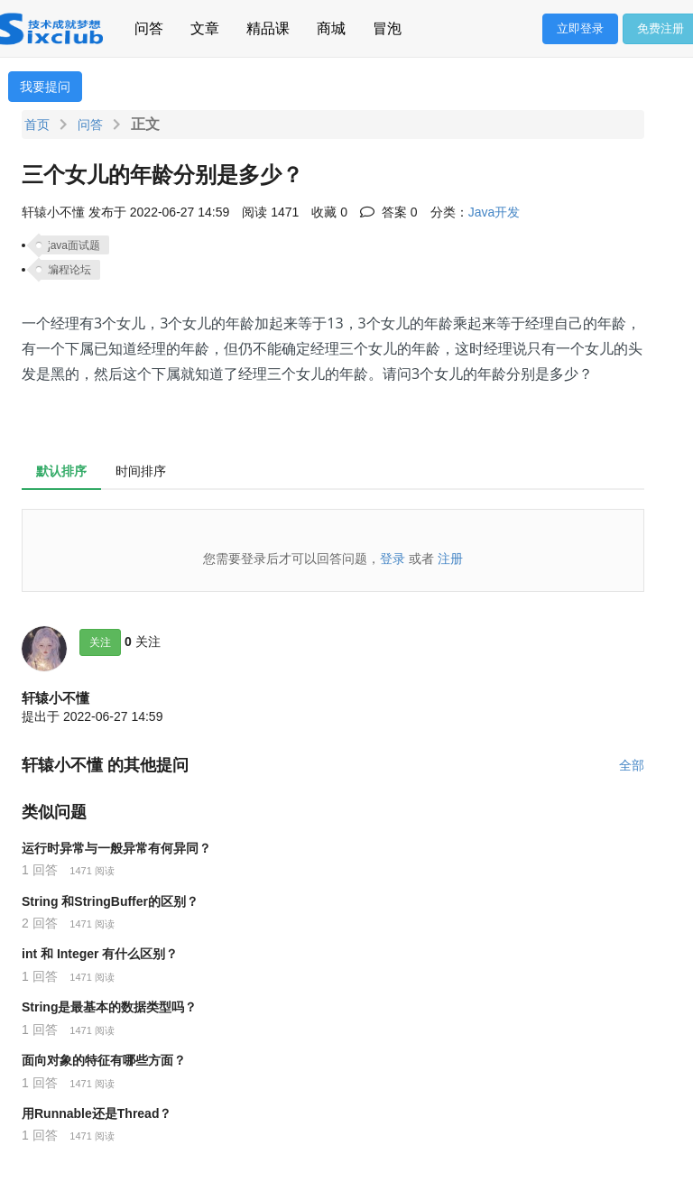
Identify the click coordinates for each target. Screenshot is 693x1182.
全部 (631, 765)
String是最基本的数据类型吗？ (109, 1007)
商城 (331, 26)
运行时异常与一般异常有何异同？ (116, 848)
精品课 (268, 26)
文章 (204, 26)
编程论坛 (69, 269)
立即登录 (580, 28)
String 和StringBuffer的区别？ (110, 901)
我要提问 (45, 86)
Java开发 (494, 212)
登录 (392, 558)
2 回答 (40, 923)
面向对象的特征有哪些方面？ (104, 1060)
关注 (100, 642)
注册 (450, 558)
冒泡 (387, 26)
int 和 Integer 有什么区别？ (100, 954)
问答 (148, 26)
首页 (37, 124)
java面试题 (74, 245)
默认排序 (61, 471)
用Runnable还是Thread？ (96, 1113)
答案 (389, 212)
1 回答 (40, 870)
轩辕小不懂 (55, 698)
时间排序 (141, 471)
